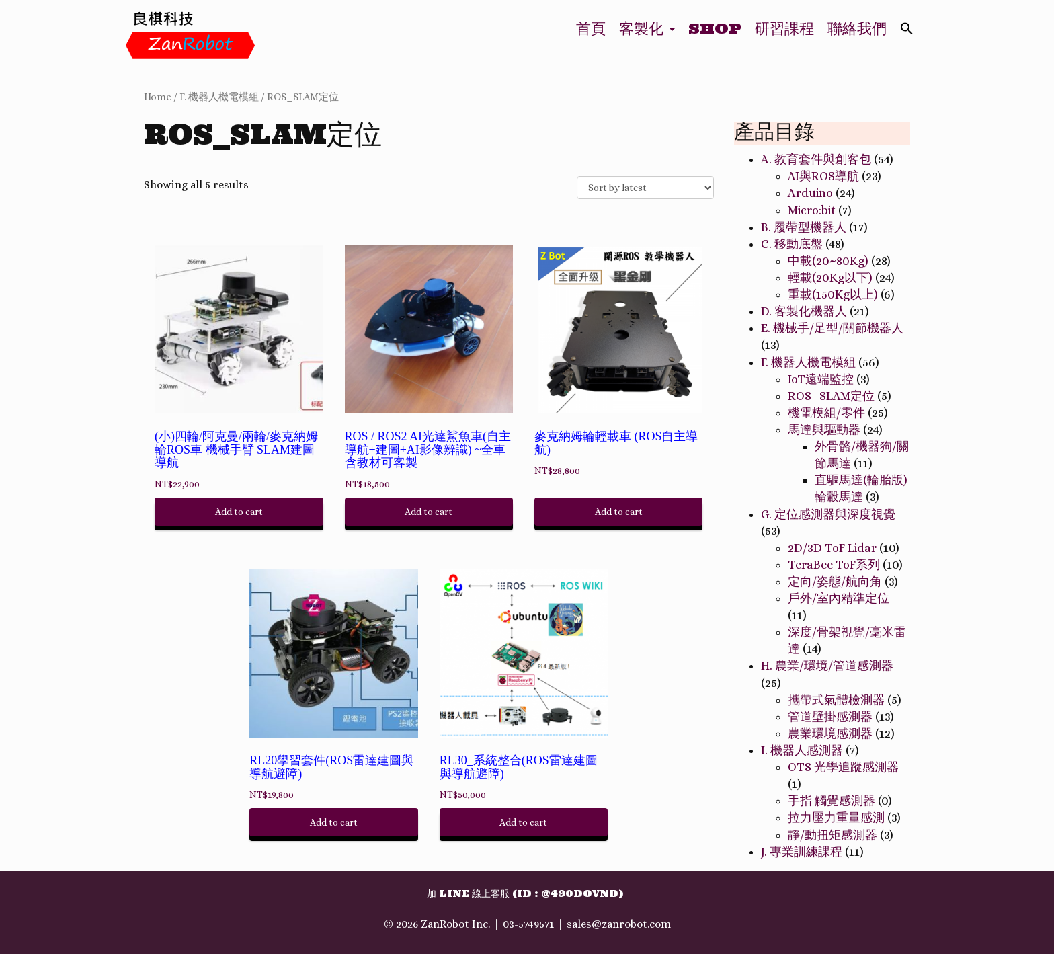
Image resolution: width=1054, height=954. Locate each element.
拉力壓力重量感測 (836, 817)
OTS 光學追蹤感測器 (843, 767)
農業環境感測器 (830, 733)
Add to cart (239, 511)
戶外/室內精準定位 (838, 598)
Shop (714, 28)
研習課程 (784, 28)
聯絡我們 (857, 28)
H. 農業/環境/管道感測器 (827, 665)
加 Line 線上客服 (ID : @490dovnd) (525, 893)
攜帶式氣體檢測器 (836, 700)
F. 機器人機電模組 (219, 96)
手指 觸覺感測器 (831, 800)
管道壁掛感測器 (830, 716)
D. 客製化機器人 (804, 311)
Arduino (810, 193)
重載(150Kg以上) (833, 294)
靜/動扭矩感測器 (832, 835)
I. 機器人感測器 (802, 750)
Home (157, 96)
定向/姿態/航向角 (835, 581)
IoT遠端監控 (821, 379)
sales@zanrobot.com (619, 924)
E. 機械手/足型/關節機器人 (832, 328)
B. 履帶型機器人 (803, 227)
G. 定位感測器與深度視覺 (828, 514)
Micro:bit (812, 210)
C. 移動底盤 (792, 244)
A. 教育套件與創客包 (816, 159)
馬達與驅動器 (824, 429)
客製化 (647, 28)
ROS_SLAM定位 (303, 96)
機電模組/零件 (826, 413)
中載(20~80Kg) (828, 261)
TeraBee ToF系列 (834, 564)
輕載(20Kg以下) (830, 277)
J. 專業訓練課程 (801, 852)
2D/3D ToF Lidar (832, 548)
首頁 (591, 28)
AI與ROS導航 (823, 176)
